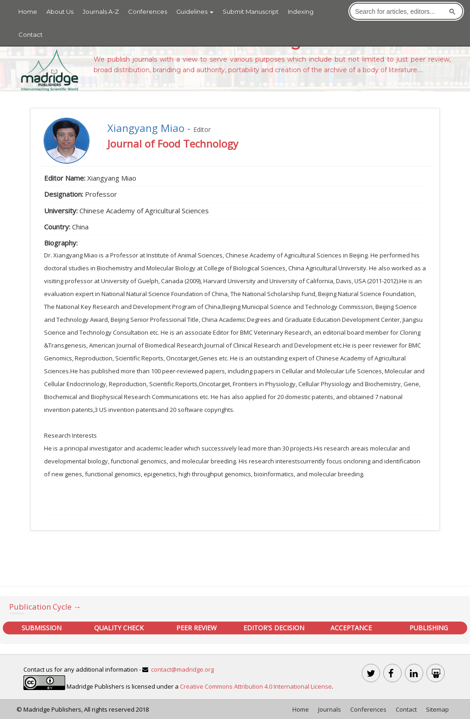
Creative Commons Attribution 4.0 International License (256, 686)
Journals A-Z (101, 11)
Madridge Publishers (52, 709)
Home (27, 11)
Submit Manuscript (251, 11)
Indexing (300, 11)
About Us (59, 11)
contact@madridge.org (182, 669)
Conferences (147, 11)
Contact (30, 34)
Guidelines (194, 11)
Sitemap (437, 709)
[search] (399, 11)
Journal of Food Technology (172, 143)
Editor (202, 129)
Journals (329, 709)
